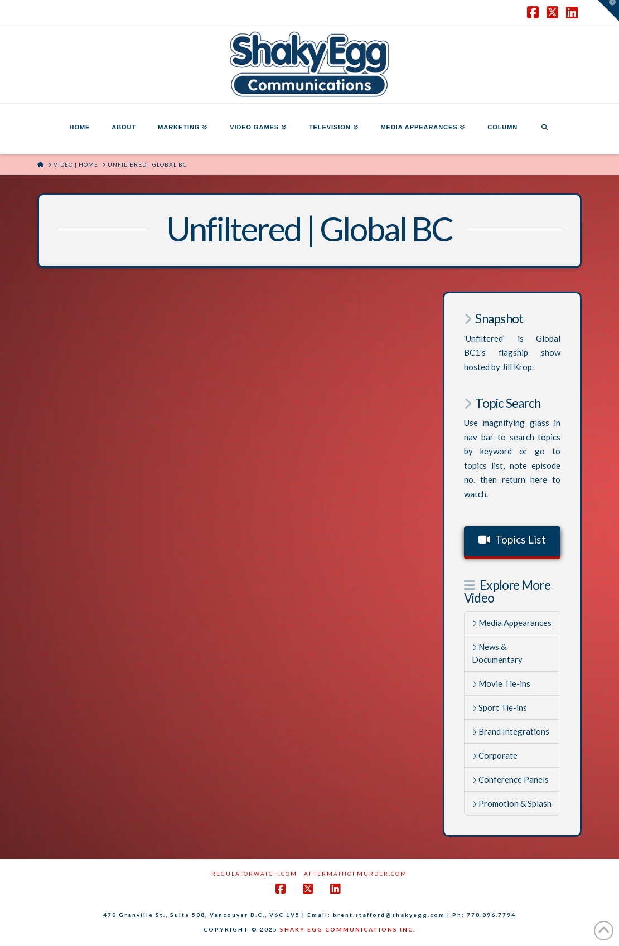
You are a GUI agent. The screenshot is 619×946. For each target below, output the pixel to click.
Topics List (512, 539)
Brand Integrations (511, 731)
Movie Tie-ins (501, 683)
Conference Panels (510, 779)
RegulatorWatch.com (254, 873)
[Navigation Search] (544, 129)
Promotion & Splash (512, 803)
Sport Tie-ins (500, 707)
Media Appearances (512, 623)
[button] (608, 10)
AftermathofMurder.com (355, 873)
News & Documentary (497, 653)
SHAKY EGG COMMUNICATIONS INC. (347, 929)
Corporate (495, 755)
